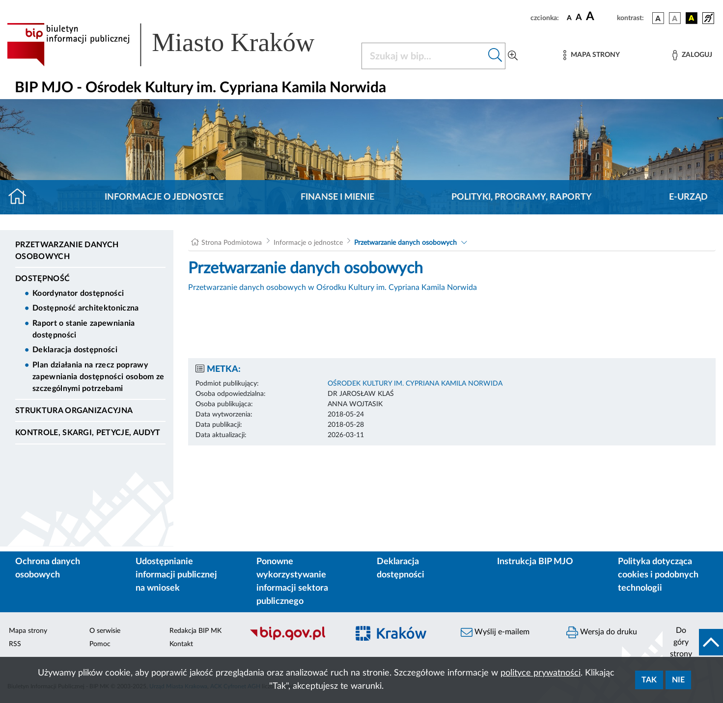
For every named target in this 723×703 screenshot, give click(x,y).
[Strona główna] (21, 197)
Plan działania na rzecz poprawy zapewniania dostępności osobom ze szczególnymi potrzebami (98, 376)
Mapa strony (28, 630)
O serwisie (104, 630)
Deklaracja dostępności (74, 350)
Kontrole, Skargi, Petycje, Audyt (87, 433)
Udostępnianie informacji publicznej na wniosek (176, 575)
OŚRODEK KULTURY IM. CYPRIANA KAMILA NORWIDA (415, 383)
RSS (15, 644)
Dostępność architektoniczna (85, 308)
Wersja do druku (601, 632)
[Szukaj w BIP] (424, 56)
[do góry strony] (693, 642)
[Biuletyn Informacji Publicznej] (294, 639)
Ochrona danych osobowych (47, 568)
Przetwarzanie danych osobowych (66, 250)
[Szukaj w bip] (495, 56)
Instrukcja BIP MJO (535, 561)
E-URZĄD (688, 197)
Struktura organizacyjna (74, 411)
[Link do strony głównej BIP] (174, 44)
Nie (678, 680)
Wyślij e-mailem (495, 632)
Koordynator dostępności (78, 293)
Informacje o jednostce (164, 197)
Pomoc (100, 644)
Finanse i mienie (337, 197)
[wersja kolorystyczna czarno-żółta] (691, 18)
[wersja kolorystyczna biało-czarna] (674, 18)
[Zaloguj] (692, 55)
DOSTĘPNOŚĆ (42, 279)
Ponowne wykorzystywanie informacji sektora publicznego (292, 581)
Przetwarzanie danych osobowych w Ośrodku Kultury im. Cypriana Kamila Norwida (332, 287)
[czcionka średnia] (579, 18)
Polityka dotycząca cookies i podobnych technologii (658, 575)
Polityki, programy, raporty (521, 197)
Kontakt (181, 644)
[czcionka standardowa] (569, 18)
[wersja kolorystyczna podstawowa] (658, 18)
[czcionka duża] (600, 17)
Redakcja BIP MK (195, 630)
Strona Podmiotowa (231, 242)
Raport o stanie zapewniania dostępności (83, 329)
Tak (649, 680)
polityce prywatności (541, 673)
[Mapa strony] (591, 55)
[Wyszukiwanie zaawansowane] (513, 56)
